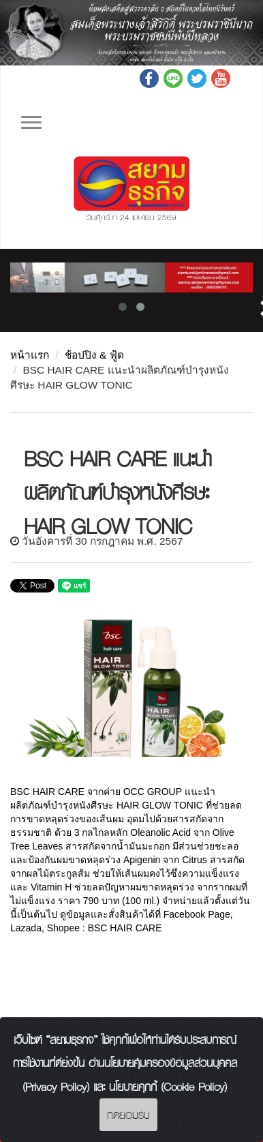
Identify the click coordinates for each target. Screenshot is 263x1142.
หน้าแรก (29, 355)
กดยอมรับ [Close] (128, 1115)
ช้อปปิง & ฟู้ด (94, 355)
